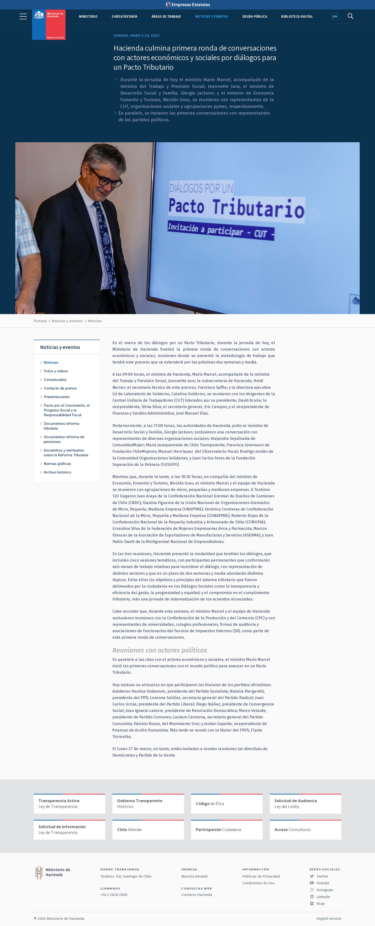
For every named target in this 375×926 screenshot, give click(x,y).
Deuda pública (255, 17)
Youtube (319, 883)
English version (328, 918)
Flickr (317, 904)
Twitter (319, 876)
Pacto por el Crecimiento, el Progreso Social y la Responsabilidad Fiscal (67, 410)
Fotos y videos (56, 371)
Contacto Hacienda (196, 895)
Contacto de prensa (60, 388)
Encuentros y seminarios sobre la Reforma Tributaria (66, 452)
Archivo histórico (57, 472)
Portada (40, 321)
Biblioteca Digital (297, 17)
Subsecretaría (124, 17)
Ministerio (88, 17)
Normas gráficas (57, 463)
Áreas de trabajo (166, 17)
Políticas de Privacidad (261, 876)
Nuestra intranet (194, 876)
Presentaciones (57, 397)
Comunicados (55, 379)
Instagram (321, 890)
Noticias (95, 321)
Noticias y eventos (211, 17)
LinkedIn (320, 897)
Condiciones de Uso (258, 883)
